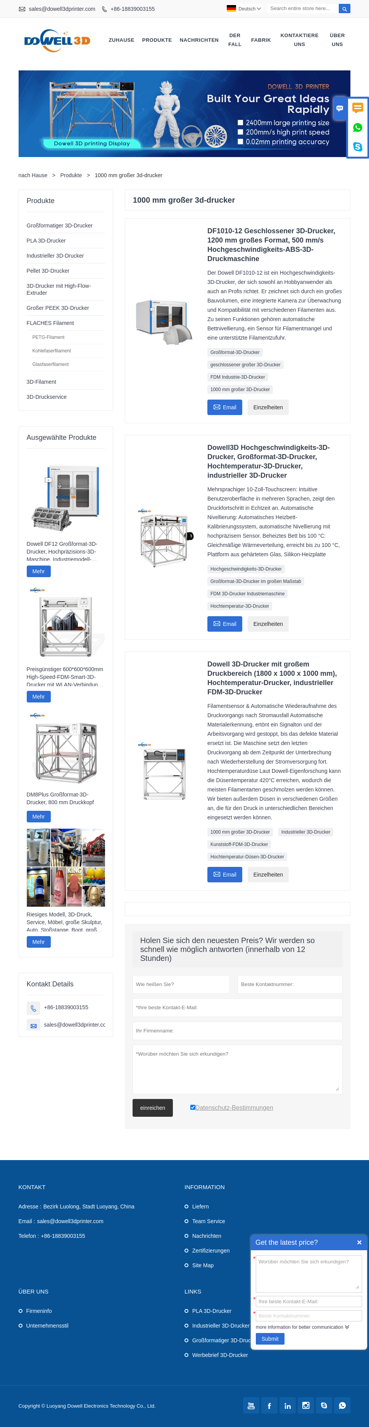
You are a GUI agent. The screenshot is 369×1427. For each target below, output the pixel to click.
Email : (27, 1221)
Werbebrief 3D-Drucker (220, 1355)
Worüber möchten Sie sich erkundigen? (309, 1273)
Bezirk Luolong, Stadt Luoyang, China (88, 1206)
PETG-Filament (49, 337)
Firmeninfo (39, 1311)
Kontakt (32, 1187)
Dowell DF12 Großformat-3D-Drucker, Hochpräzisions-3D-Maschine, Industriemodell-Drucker (62, 552)
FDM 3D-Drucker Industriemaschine (247, 593)
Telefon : (29, 1236)
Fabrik (261, 40)
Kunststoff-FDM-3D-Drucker (239, 844)
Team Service (208, 1221)
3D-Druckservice (47, 397)
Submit (270, 1339)
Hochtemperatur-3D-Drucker (239, 606)
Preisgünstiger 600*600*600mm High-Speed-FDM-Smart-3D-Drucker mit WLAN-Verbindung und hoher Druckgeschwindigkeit (65, 677)
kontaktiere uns (300, 39)
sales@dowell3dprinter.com (62, 9)
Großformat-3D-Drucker (235, 352)
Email (224, 406)
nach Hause (33, 175)
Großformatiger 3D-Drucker (60, 225)
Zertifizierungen (211, 1251)
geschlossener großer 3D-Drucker (245, 364)
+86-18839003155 (132, 9)
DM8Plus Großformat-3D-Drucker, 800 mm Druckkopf (60, 798)
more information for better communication (299, 1327)
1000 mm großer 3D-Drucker (240, 389)
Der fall (235, 39)
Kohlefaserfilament (52, 351)
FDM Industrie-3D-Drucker (237, 377)
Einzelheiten (268, 407)
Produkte (157, 40)
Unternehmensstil (47, 1326)
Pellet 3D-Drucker (48, 271)
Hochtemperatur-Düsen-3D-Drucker (247, 857)
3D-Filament (41, 382)
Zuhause (121, 40)
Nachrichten (199, 40)
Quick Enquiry (359, 1242)
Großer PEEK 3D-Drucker (58, 308)
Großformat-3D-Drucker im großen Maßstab (255, 581)
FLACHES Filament (50, 323)
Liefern (200, 1206)
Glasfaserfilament (51, 364)
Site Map (203, 1265)
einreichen (153, 1108)
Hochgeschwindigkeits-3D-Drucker (246, 569)
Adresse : (30, 1206)
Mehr (39, 571)
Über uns (337, 39)
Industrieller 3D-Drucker (306, 832)
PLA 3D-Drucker (46, 241)
